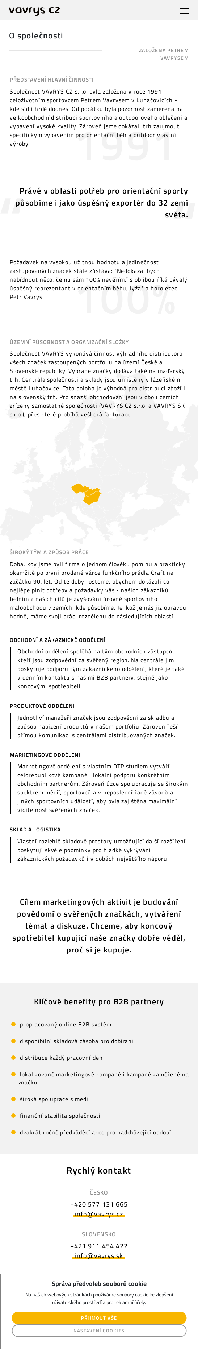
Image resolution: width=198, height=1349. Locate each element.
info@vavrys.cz (99, 1214)
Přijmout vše (99, 1317)
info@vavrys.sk (99, 1256)
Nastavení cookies (99, 1330)
